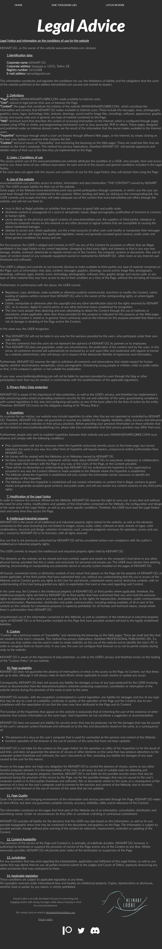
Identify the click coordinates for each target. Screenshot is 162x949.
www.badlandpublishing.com (34, 376)
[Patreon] (67, 930)
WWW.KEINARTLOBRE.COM (39, 99)
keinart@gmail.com (38, 73)
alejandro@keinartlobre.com (60, 912)
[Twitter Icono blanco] (81, 930)
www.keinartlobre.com (70, 48)
